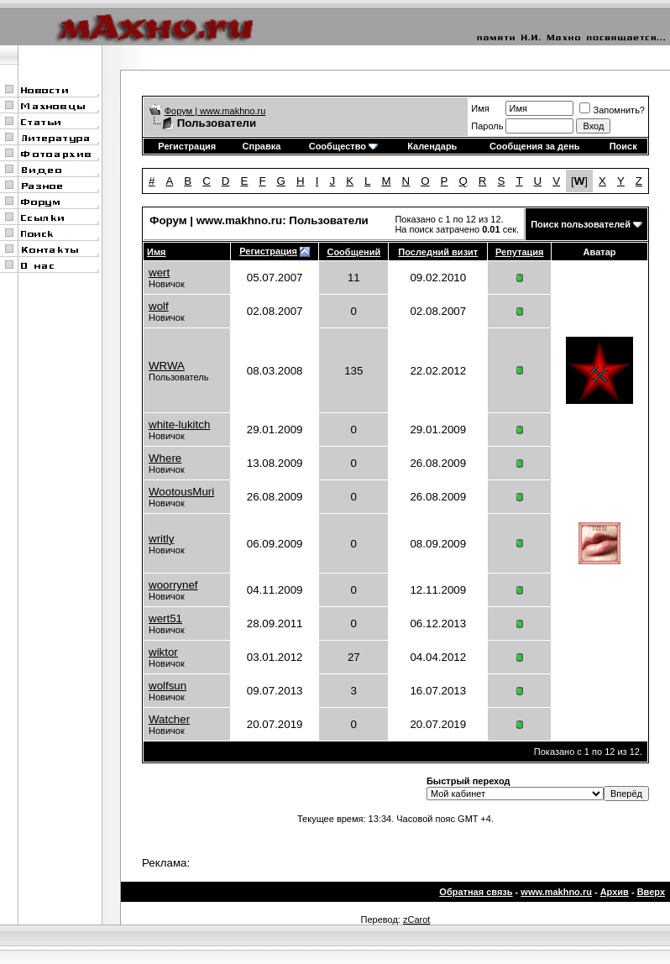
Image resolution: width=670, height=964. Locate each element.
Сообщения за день (534, 146)
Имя (480, 108)
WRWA (167, 365)
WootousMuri (181, 491)
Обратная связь (475, 892)
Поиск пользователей (581, 224)
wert (159, 272)
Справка (262, 146)
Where (165, 458)
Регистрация (187, 146)
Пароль (487, 126)
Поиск (623, 146)
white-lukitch (179, 424)
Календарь (432, 146)
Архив (614, 892)
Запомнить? (612, 110)
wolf (159, 306)
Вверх (651, 892)
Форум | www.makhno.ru (215, 111)
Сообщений (353, 252)
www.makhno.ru (556, 892)
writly (161, 538)
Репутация (519, 252)
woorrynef (173, 585)
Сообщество (343, 146)
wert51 (165, 618)
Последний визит (438, 252)
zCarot (416, 919)
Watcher (169, 719)
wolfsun (167, 685)
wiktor (163, 652)
